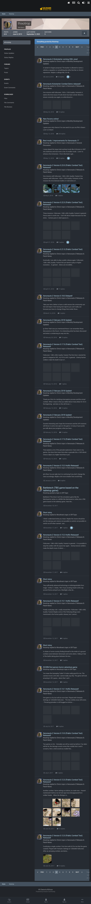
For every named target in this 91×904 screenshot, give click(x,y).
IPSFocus (50, 889)
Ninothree (60, 515)
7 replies (63, 384)
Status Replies (9, 57)
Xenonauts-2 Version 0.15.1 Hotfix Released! (61, 601)
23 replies (60, 77)
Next (77, 47)
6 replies (59, 773)
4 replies (61, 480)
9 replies (60, 726)
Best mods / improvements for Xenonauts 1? (61, 141)
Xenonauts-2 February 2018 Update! (57, 320)
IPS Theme (41, 889)
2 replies (61, 313)
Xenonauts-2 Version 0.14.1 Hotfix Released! (61, 689)
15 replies (60, 112)
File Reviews (8, 107)
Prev (42, 47)
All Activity (7, 42)
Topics (6, 68)
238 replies (60, 134)
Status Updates (9, 53)
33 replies (60, 158)
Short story (47, 512)
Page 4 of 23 (88, 50)
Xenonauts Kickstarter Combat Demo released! (62, 84)
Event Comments (9, 87)
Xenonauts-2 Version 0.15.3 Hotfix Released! (61, 466)
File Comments (9, 102)
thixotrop (46, 61)
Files (5, 98)
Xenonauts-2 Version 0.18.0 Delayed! (57, 296)
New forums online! (51, 119)
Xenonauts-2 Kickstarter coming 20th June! (60, 59)
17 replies (61, 289)
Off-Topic (65, 493)
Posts (6, 72)
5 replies (59, 195)
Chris (58, 61)
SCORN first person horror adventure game (60, 667)
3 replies (64, 682)
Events (6, 83)
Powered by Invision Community (45, 891)
